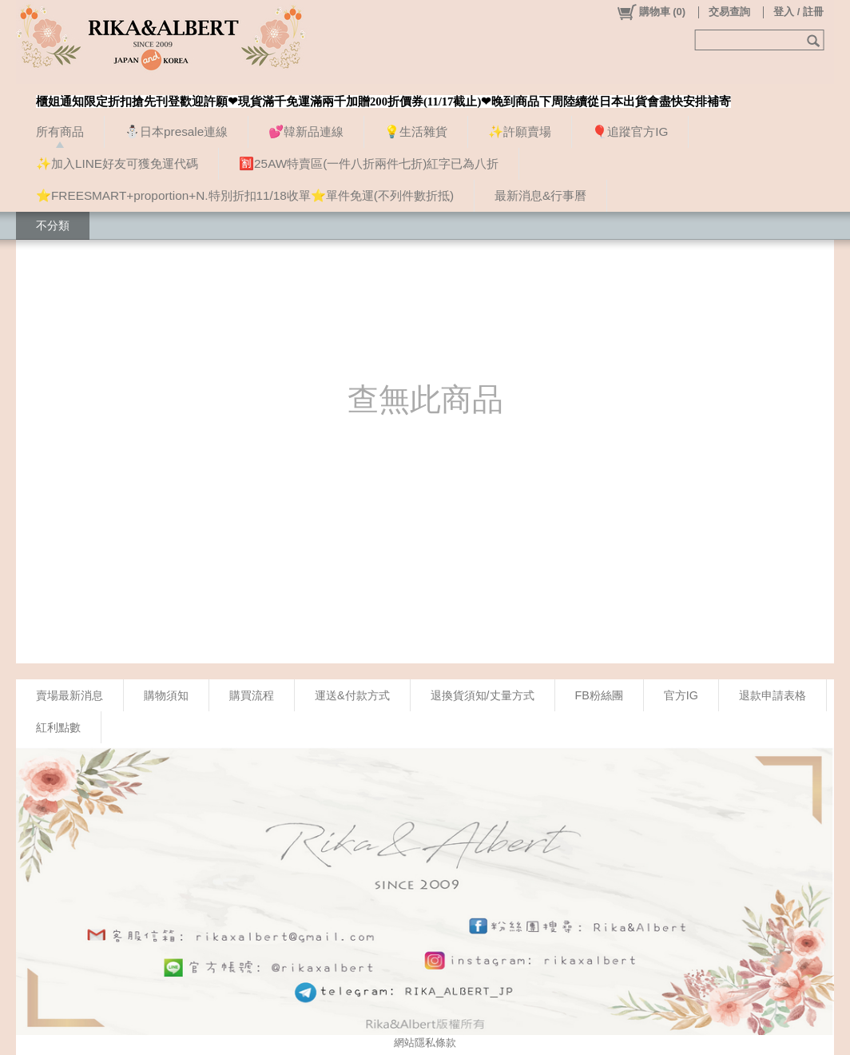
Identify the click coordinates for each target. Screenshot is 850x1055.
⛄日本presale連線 (176, 131)
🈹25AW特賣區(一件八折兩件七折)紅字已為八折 (368, 163)
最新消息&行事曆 (540, 195)
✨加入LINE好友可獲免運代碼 (117, 163)
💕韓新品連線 (306, 131)
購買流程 (251, 695)
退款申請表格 (772, 695)
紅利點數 (58, 727)
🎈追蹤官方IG (630, 131)
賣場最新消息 (69, 695)
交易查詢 (729, 12)
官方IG (681, 695)
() (650, 12)
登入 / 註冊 (798, 12)
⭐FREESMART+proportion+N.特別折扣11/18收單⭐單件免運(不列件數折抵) (245, 195)
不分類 (53, 225)
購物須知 (166, 695)
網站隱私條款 (425, 1043)
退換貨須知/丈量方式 (482, 695)
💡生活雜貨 (415, 131)
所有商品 (60, 131)
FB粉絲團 (599, 695)
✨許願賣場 (519, 131)
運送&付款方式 (352, 695)
